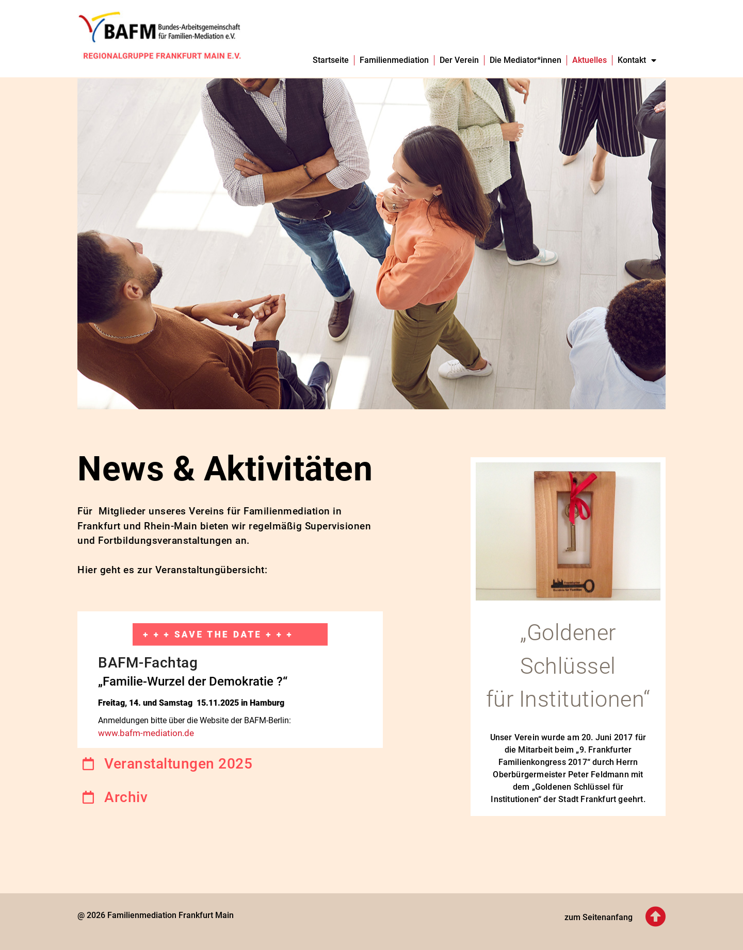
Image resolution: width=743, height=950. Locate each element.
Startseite (331, 60)
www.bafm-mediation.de (146, 733)
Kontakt (637, 60)
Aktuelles (589, 60)
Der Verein (459, 60)
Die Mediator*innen (525, 60)
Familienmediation (394, 60)
